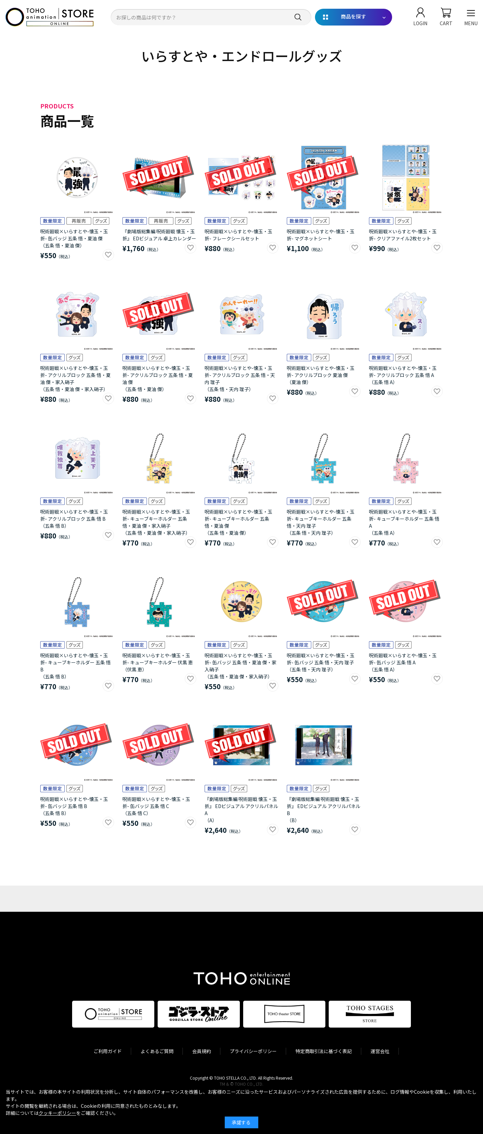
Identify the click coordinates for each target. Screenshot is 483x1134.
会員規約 (201, 1051)
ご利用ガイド (108, 1051)
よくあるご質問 (157, 1051)
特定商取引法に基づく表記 (324, 1051)
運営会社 (380, 1051)
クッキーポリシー (57, 1112)
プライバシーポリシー (253, 1051)
